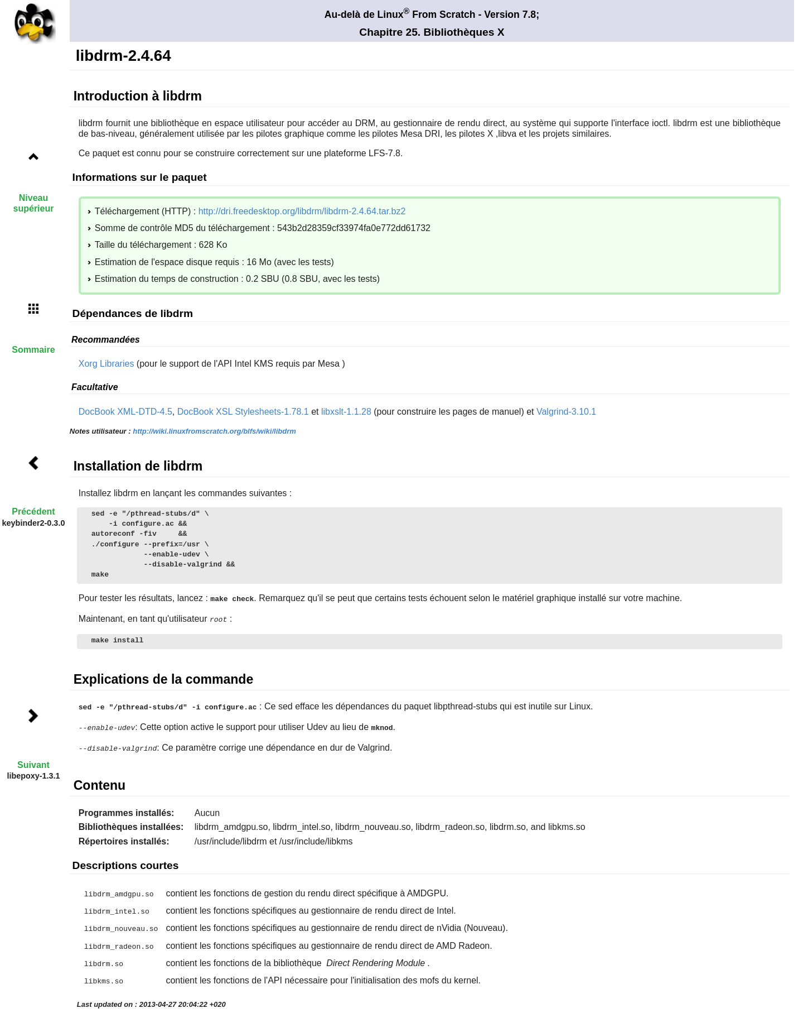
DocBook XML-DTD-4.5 (125, 411)
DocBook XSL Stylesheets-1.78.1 (243, 411)
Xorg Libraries (106, 363)
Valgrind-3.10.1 (566, 411)
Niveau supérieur (33, 203)
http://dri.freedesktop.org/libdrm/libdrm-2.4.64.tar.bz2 (302, 211)
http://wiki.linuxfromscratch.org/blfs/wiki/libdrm (214, 431)
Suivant (33, 765)
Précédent (33, 511)
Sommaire (33, 349)
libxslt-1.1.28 (346, 411)
